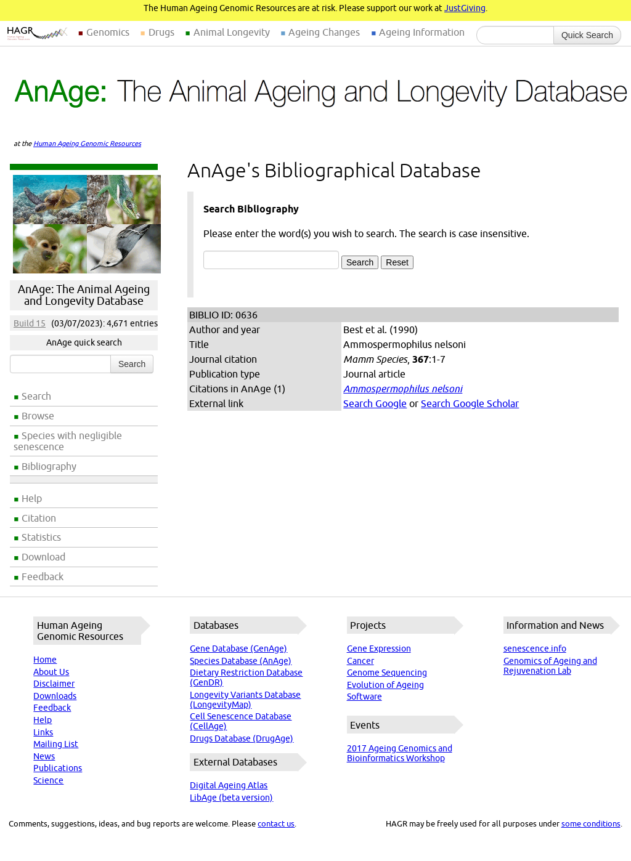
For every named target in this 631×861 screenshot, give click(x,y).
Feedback (42, 576)
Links (43, 732)
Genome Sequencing (387, 672)
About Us (51, 672)
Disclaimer (54, 684)
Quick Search (587, 35)
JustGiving (465, 8)
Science (48, 780)
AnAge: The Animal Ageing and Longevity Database (84, 295)
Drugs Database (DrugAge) (241, 738)
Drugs (161, 32)
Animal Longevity (231, 32)
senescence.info (534, 648)
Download (43, 556)
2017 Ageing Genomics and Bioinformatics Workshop (399, 753)
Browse (38, 415)
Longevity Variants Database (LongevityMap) (245, 699)
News (44, 756)
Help (32, 498)
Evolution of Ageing (385, 685)
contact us (276, 823)
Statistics (41, 537)
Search (36, 396)
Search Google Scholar (470, 403)
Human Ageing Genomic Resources (87, 143)
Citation (39, 517)
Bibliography (49, 466)
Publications (57, 768)
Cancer (360, 661)
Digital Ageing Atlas (228, 785)
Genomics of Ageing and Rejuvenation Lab (550, 666)
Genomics (107, 32)
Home (45, 660)
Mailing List (55, 744)
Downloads (54, 696)
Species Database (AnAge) (240, 661)
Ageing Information (422, 32)
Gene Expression (379, 648)
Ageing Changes (324, 32)
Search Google (375, 403)
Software (364, 696)
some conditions (591, 823)
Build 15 (30, 323)
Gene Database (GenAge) (238, 648)
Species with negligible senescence (68, 441)
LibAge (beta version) (231, 797)
